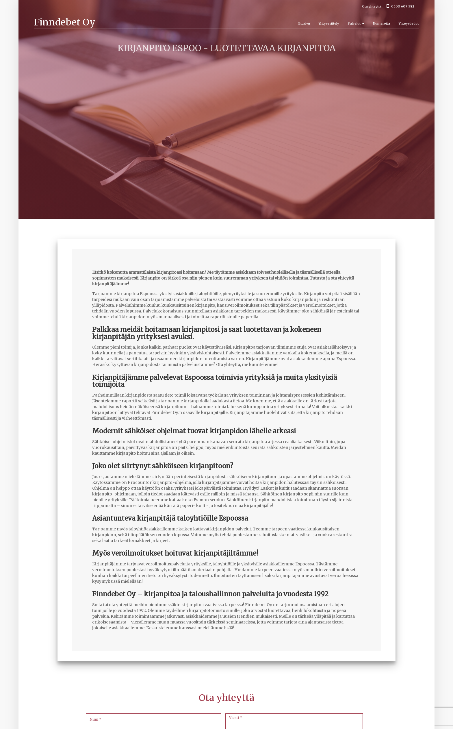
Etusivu (304, 23)
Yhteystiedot (409, 23)
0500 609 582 (400, 6)
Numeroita (381, 23)
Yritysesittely (329, 23)
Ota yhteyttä (371, 6)
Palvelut (356, 23)
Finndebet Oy (64, 22)
